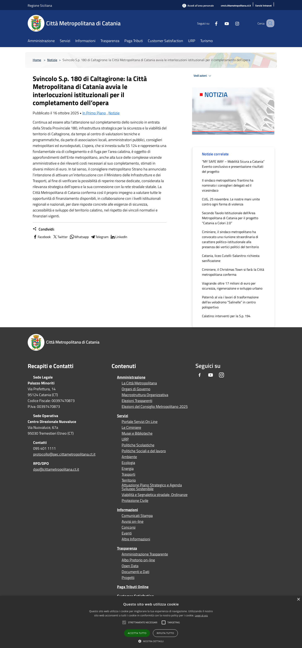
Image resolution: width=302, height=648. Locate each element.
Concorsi (128, 527)
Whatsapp (79, 236)
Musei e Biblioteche (137, 433)
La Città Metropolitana (139, 383)
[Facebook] (211, 23)
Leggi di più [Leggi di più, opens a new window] (201, 615)
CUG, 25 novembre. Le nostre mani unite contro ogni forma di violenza (231, 202)
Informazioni (127, 510)
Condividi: (43, 229)
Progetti (128, 578)
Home (37, 59)
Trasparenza (127, 548)
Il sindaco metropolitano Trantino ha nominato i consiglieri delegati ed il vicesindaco (227, 185)
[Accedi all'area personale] (198, 5)
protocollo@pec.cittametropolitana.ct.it (64, 454)
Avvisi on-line (132, 521)
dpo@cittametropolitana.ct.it (56, 469)
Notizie (52, 59)
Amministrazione (131, 377)
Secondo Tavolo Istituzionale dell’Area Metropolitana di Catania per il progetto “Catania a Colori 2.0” (230, 217)
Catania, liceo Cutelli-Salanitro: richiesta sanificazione (230, 258)
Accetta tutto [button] (137, 633)
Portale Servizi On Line (140, 422)
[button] (142, 622)
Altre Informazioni (136, 539)
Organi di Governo (136, 389)
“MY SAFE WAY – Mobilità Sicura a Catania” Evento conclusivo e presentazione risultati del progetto (233, 166)
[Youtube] (221, 23)
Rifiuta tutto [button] (165, 633)
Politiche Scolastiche (138, 445)
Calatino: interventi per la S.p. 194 (226, 315)
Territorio (129, 480)
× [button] (298, 599)
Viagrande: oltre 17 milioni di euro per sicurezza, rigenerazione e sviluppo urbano (232, 286)
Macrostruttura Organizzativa (145, 395)
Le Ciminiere (131, 427)
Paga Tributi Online (132, 587)
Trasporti (128, 474)
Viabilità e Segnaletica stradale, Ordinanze (154, 495)
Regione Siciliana (40, 5)
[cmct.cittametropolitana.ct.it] (236, 6)
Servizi (122, 416)
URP (125, 439)
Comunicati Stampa (137, 516)
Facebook (42, 236)
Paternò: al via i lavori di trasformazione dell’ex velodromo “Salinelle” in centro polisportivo (230, 302)
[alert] (151, 622)
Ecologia (128, 463)
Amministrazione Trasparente (145, 554)
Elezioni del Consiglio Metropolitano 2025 (155, 406)
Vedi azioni (203, 75)
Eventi (127, 533)
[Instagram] (232, 23)
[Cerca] (269, 23)
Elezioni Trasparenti (137, 401)
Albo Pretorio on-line (138, 560)
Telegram (99, 236)
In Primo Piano (94, 113)
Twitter (60, 236)
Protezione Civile (135, 500)
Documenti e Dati (135, 572)
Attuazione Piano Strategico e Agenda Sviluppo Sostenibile (152, 487)
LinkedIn (118, 236)
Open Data (130, 566)
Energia (128, 468)
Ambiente (129, 457)
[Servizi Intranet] (263, 6)
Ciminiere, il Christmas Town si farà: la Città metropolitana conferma (233, 272)
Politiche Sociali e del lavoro (144, 451)
